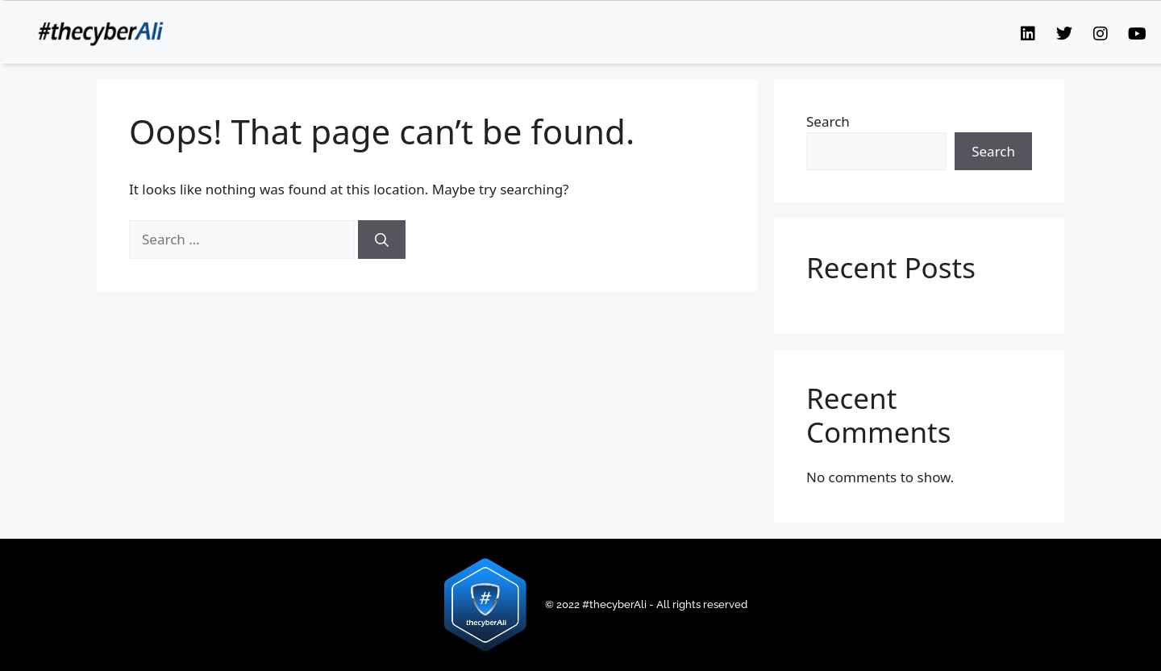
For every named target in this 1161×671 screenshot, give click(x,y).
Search (828, 121)
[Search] (382, 239)
